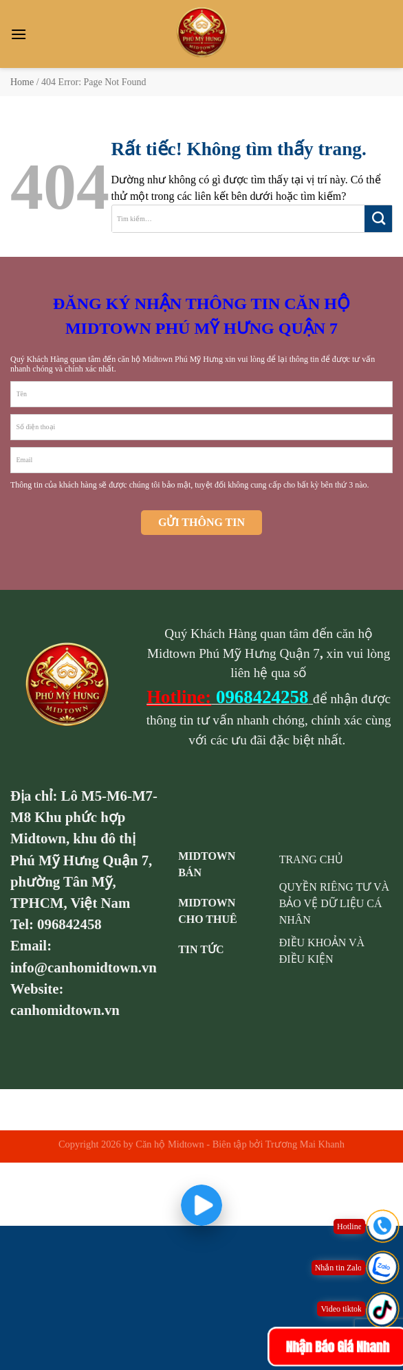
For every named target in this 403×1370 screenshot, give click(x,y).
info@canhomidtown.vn (83, 967)
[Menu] (18, 34)
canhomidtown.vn (65, 1010)
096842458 (69, 924)
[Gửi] (378, 218)
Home (22, 82)
